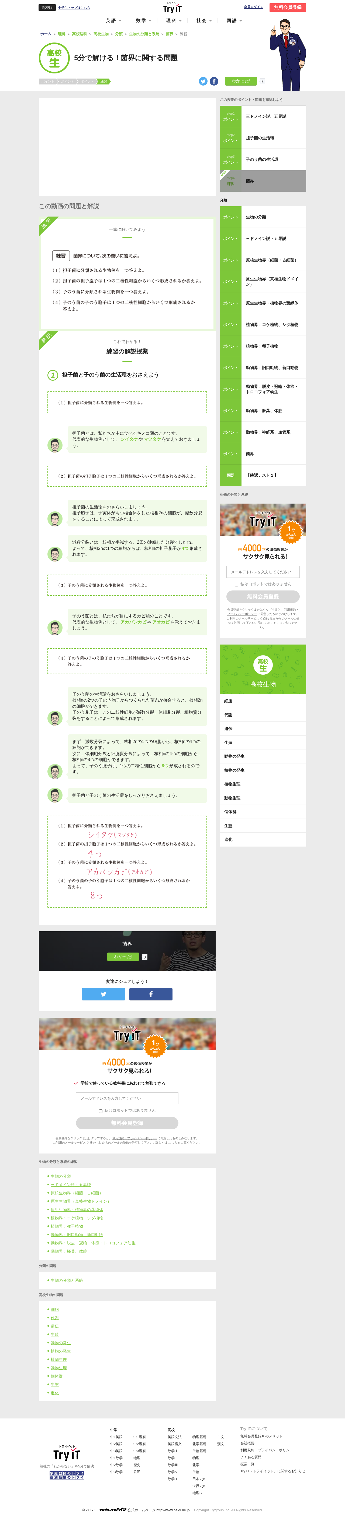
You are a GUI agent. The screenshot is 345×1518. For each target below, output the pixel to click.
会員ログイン (253, 7)
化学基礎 (199, 1444)
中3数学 (116, 1472)
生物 (195, 1472)
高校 (171, 1430)
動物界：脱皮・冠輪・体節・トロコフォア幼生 (93, 1243)
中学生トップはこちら (74, 7)
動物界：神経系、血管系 (268, 432)
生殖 (55, 1334)
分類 (223, 200)
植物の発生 (61, 1351)
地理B (197, 1493)
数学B (172, 1479)
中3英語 (116, 1451)
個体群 (57, 1376)
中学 (113, 1430)
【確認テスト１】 (262, 475)
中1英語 (116, 1437)
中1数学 (116, 1458)
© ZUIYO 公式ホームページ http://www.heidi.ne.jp (136, 1510)
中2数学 (116, 1465)
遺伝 (55, 1326)
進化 (55, 1392)
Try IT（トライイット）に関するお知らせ (272, 1471)
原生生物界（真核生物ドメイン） (81, 1201)
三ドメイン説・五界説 (71, 1184)
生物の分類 (61, 1176)
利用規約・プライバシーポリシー (134, 1138)
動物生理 (59, 1367)
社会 (201, 20)
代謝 (55, 1317)
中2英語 (116, 1444)
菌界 (250, 181)
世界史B (198, 1486)
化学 (195, 1465)
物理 (195, 1458)
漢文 (220, 1444)
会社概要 (247, 1443)
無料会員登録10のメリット (261, 1436)
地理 (136, 1458)
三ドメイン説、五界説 (266, 116)
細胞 (55, 1309)
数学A (172, 1472)
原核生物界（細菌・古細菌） (77, 1193)
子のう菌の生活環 (262, 159)
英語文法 (175, 1437)
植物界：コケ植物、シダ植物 (77, 1218)
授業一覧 (247, 1464)
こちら (172, 1142)
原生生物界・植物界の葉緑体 (77, 1209)
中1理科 (139, 1437)
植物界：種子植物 (67, 1226)
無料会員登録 (288, 7)
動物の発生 (61, 1342)
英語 (111, 20)
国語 (232, 20)
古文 (220, 1437)
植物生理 (59, 1359)
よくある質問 (250, 1457)
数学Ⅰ (173, 1451)
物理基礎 (199, 1437)
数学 (141, 20)
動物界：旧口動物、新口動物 (77, 1234)
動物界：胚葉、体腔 (69, 1251)
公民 (136, 1472)
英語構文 (175, 1444)
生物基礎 (199, 1451)
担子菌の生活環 (260, 138)
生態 (55, 1384)
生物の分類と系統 (67, 1280)
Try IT (172, 7)
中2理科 (139, 1444)
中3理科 (139, 1451)
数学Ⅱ (173, 1458)
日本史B (198, 1479)
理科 (171, 20)
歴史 (136, 1465)
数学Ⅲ (173, 1465)
